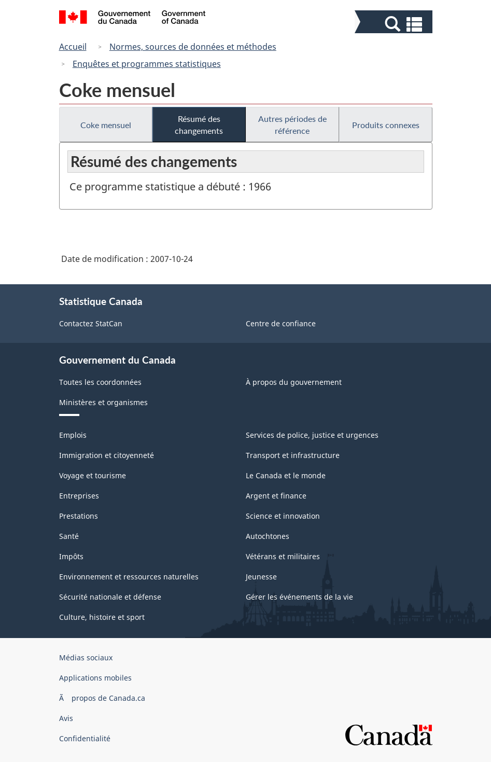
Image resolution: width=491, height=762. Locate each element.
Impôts (71, 556)
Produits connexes (385, 125)
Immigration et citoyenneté (106, 455)
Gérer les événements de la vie (299, 597)
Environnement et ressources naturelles (129, 576)
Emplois (73, 435)
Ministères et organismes (103, 402)
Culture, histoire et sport (102, 617)
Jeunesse (261, 576)
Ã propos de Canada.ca (102, 698)
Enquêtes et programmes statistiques (147, 64)
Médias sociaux (86, 657)
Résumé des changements (199, 124)
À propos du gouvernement (294, 382)
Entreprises (79, 496)
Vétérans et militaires (283, 556)
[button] (394, 24)
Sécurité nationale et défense (110, 597)
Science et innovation (283, 516)
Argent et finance (276, 496)
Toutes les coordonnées (100, 382)
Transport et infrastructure (293, 455)
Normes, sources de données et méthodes (192, 46)
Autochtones (267, 536)
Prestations (78, 516)
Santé (69, 536)
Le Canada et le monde (286, 475)
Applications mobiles (95, 678)
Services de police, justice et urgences (312, 435)
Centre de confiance (281, 323)
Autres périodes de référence (292, 124)
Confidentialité (84, 738)
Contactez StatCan (90, 323)
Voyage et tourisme (92, 475)
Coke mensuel (105, 125)
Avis (66, 718)
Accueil (73, 46)
